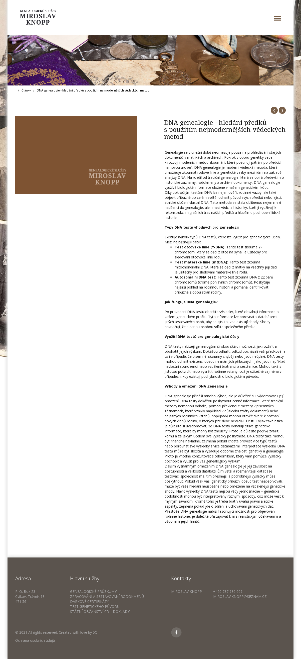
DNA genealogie (267, 182)
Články (26, 90)
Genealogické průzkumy (93, 591)
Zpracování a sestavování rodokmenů (107, 596)
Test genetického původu (95, 606)
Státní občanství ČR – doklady (100, 611)
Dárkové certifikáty (89, 601)
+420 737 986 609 (227, 591)
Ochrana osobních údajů (35, 640)
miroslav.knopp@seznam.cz (240, 596)
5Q (95, 632)
